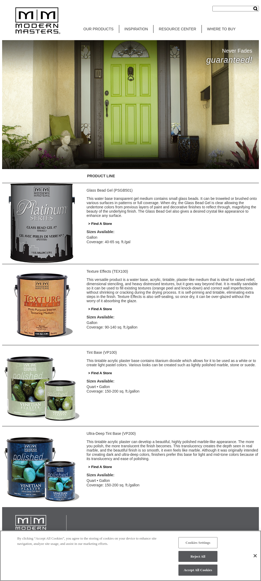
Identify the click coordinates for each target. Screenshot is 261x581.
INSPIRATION (136, 29)
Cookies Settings (198, 544)
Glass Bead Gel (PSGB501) (110, 190)
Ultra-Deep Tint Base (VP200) (111, 433)
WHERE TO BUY (221, 29)
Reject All (198, 557)
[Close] (255, 557)
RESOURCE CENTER (177, 29)
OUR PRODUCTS (98, 29)
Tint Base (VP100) (102, 352)
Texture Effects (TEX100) (107, 271)
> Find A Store (100, 224)
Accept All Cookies (198, 571)
